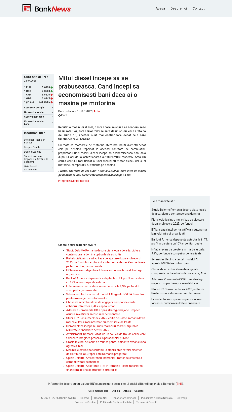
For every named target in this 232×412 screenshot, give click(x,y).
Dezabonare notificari (124, 397)
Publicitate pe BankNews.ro (157, 397)
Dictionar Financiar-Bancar (38, 141)
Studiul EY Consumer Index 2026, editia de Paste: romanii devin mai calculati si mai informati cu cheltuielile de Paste (177, 291)
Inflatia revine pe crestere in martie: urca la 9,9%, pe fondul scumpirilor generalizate (178, 251)
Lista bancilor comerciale (38, 168)
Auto (97, 111)
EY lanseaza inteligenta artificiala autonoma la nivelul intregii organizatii (179, 231)
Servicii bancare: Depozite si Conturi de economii (38, 159)
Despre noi (179, 8)
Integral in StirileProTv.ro (73, 180)
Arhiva (127, 390)
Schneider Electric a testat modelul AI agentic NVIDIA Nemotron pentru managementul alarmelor (174, 261)
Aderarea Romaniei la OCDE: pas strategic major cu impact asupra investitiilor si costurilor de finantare (177, 281)
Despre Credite (38, 147)
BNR (179, 383)
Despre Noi (100, 397)
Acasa (160, 8)
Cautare (139, 390)
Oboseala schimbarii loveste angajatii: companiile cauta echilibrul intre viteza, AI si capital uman (178, 271)
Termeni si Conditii (146, 402)
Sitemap (182, 397)
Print (62, 115)
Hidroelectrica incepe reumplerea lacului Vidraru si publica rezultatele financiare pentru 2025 (176, 301)
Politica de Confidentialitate (116, 402)
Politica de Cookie (85, 402)
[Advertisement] (118, 45)
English (115, 390)
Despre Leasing (38, 151)
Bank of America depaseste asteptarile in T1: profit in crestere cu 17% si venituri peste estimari (179, 241)
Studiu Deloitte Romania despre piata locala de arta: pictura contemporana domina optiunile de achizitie (178, 212)
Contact (199, 8)
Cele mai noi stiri (98, 390)
